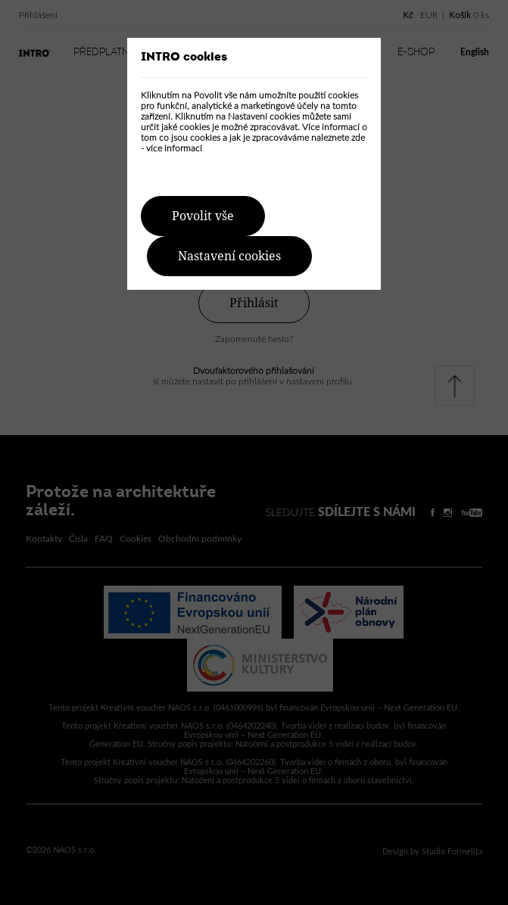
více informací (174, 148)
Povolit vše (203, 216)
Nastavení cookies (229, 256)
